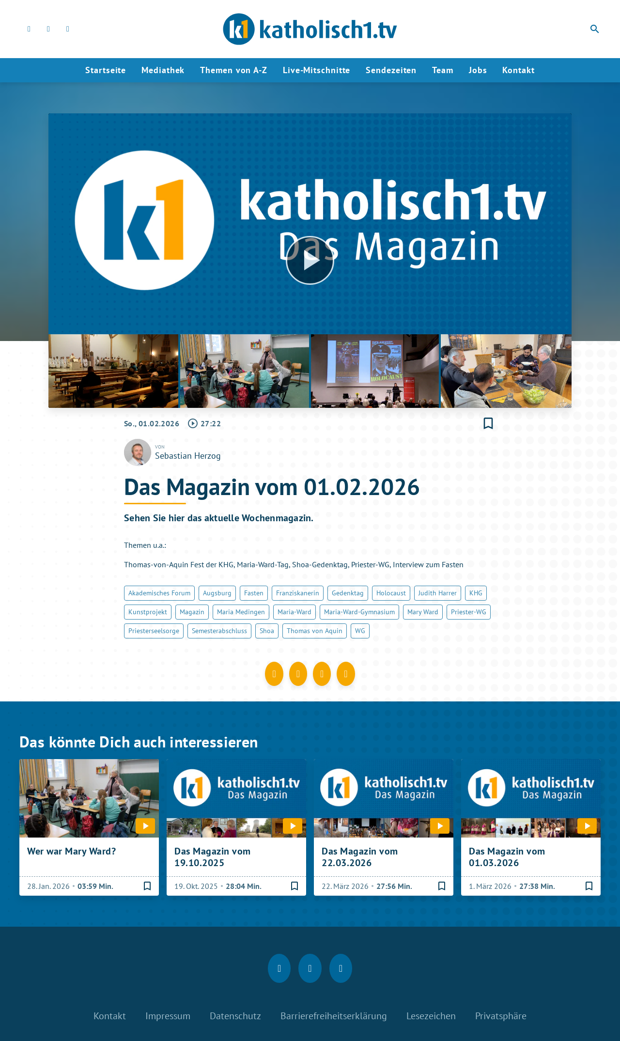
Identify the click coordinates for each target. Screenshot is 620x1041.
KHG (475, 593)
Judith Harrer (437, 593)
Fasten (254, 593)
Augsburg (217, 593)
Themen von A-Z (233, 70)
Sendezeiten (391, 70)
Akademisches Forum (159, 593)
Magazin (192, 611)
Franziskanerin (297, 593)
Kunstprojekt (147, 611)
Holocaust (391, 593)
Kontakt (518, 70)
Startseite (105, 70)
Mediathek (163, 70)
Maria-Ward (294, 611)
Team (442, 70)
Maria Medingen (241, 611)
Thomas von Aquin (314, 630)
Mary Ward (422, 611)
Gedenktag (348, 593)
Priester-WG (468, 611)
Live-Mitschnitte (316, 70)
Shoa (267, 630)
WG (360, 630)
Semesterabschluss (219, 630)
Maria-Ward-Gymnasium (359, 611)
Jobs (478, 70)
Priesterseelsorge (153, 630)
